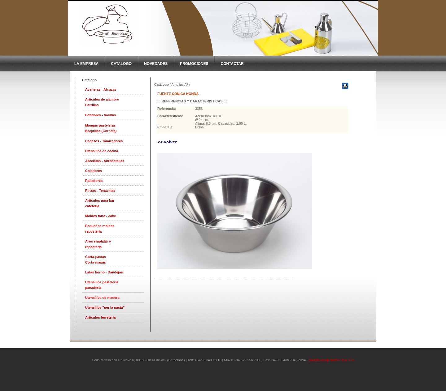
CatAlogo (121, 64)
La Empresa (86, 64)
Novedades (156, 64)
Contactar (232, 64)
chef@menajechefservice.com (331, 360)
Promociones (194, 64)
